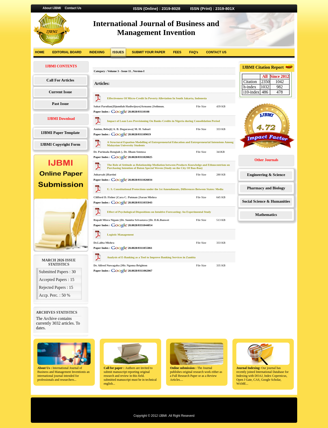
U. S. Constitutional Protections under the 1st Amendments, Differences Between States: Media (165, 189)
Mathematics (266, 215)
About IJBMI (52, 8)
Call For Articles (60, 80)
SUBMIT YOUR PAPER (148, 52)
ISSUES (118, 52)
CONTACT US (216, 52)
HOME (39, 52)
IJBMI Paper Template (60, 133)
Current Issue (60, 92)
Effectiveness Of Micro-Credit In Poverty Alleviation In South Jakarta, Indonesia (157, 98)
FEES (177, 52)
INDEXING (96, 52)
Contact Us (73, 8)
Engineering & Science (266, 175)
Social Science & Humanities (266, 201)
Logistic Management (120, 234)
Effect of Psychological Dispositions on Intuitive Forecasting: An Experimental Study (159, 211)
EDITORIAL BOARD (66, 52)
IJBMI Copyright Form (60, 144)
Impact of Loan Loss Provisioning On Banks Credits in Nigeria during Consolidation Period (163, 120)
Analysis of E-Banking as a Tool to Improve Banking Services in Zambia (151, 257)
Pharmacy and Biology (266, 188)
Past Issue (60, 104)
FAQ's (193, 52)
